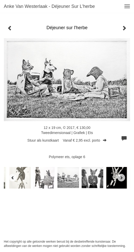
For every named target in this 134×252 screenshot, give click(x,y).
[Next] (121, 177)
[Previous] (13, 177)
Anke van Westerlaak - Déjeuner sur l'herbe (49, 6)
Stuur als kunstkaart (67, 140)
